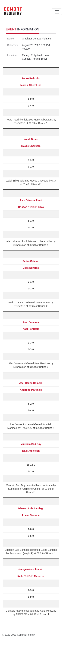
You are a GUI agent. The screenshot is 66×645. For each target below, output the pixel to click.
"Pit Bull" (31, 207)
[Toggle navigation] (57, 11)
